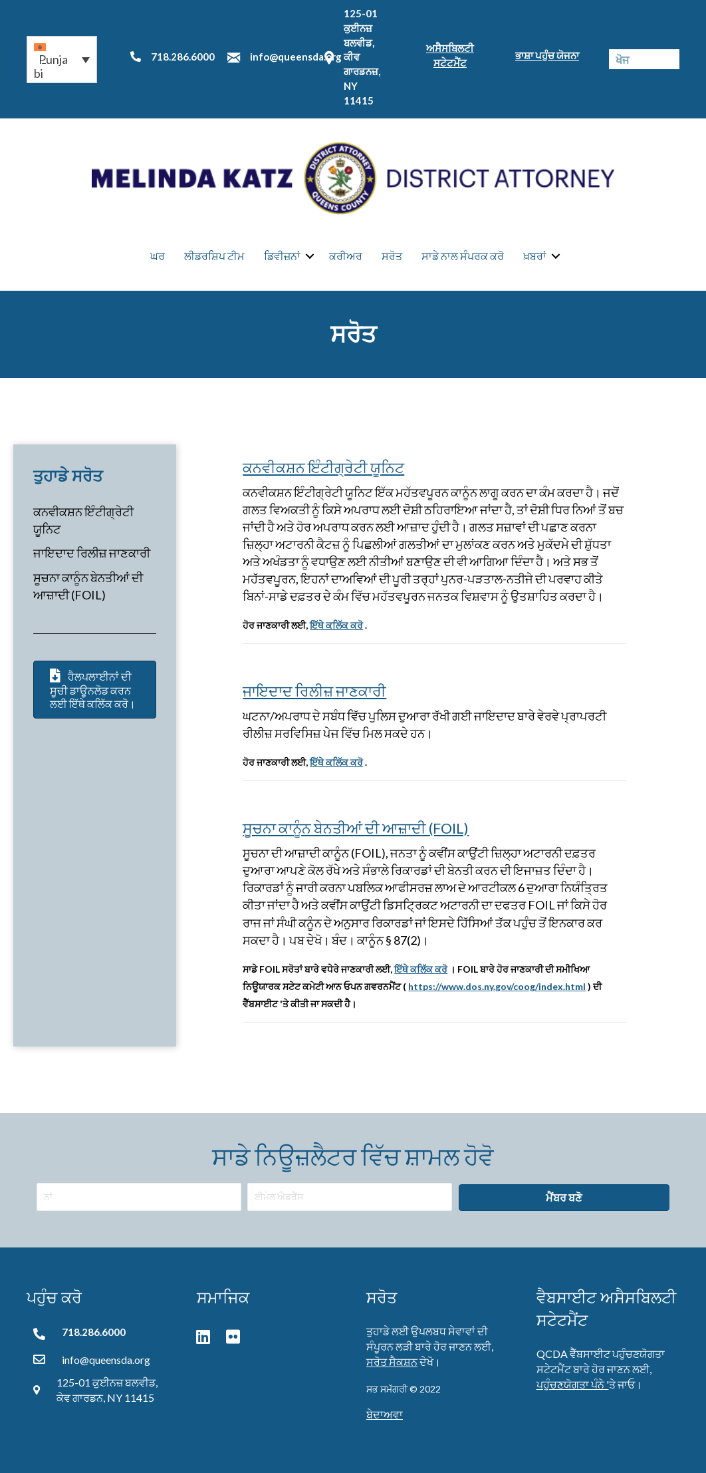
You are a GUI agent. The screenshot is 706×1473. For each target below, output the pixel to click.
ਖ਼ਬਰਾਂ (534, 255)
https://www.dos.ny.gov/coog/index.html (497, 986)
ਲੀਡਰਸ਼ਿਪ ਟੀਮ (214, 255)
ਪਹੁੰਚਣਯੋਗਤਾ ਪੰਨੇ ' (572, 1384)
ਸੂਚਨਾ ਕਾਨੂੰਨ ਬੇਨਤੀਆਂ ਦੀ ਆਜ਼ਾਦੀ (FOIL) (356, 828)
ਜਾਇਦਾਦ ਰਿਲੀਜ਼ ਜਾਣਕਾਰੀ (91, 553)
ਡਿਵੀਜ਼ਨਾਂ (282, 255)
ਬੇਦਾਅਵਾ (384, 1414)
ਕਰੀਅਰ (345, 255)
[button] (62, 59)
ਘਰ (157, 255)
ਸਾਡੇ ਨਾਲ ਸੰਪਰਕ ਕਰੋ (462, 255)
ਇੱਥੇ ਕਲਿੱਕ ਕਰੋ (336, 625)
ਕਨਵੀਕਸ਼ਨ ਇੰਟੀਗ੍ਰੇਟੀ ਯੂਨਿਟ (323, 467)
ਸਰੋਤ (392, 255)
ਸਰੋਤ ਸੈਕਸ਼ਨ (391, 1361)
